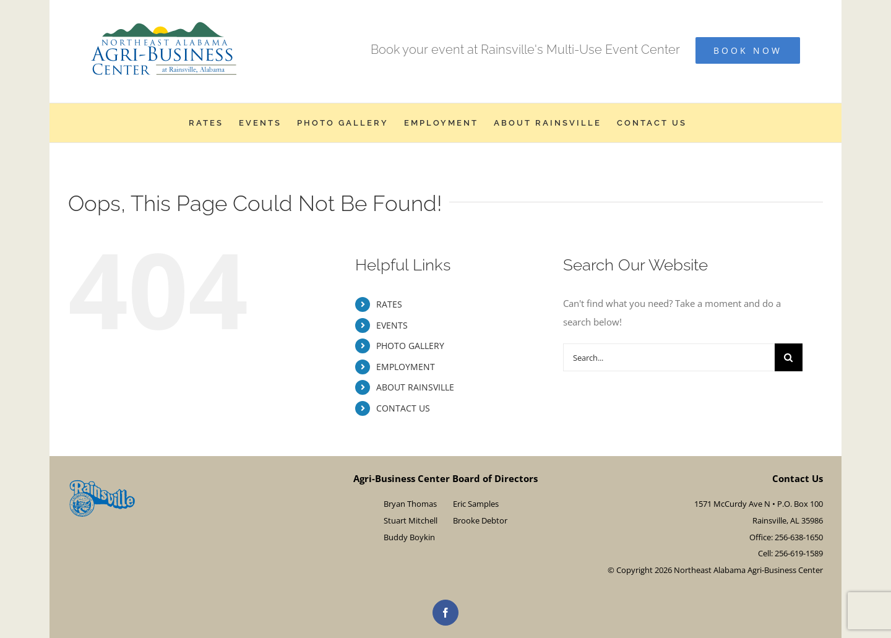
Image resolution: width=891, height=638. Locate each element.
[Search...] (669, 357)
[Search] (789, 357)
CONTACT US (403, 408)
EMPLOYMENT (405, 367)
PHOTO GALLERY (410, 345)
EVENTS (392, 325)
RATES (389, 304)
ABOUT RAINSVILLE (415, 387)
